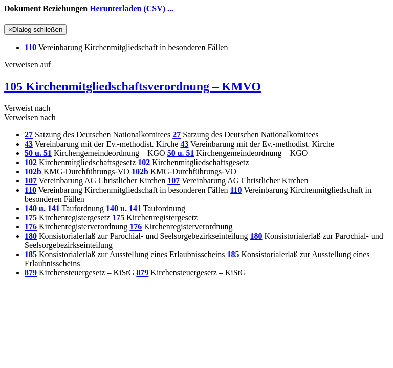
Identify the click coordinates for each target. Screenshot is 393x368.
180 (31, 236)
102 (31, 162)
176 (31, 226)
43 (29, 144)
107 (31, 180)
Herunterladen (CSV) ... (131, 8)
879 (31, 272)
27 (29, 134)
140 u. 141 (42, 208)
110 (30, 47)
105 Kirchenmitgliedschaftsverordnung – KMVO (132, 86)
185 (31, 254)
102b (33, 171)
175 (31, 217)
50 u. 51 (38, 153)
